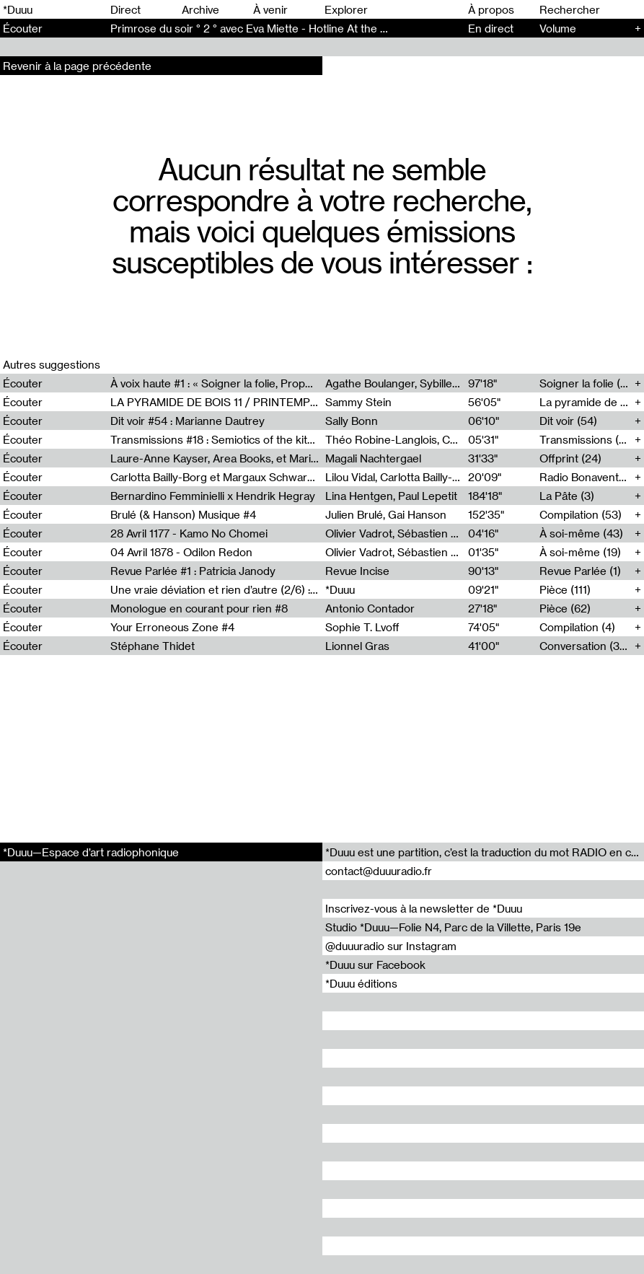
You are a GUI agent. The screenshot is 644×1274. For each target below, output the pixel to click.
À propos (491, 9)
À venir (270, 9)
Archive (200, 9)
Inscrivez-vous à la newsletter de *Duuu (423, 908)
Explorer (346, 9)
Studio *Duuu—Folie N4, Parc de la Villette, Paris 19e (453, 927)
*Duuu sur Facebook (375, 964)
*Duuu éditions (361, 983)
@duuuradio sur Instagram (390, 945)
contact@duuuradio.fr (378, 870)
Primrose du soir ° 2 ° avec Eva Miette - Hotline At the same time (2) (279, 28)
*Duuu (17, 9)
